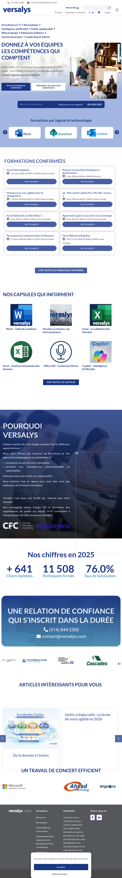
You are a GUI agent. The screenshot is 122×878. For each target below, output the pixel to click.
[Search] (97, 7)
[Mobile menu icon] (117, 10)
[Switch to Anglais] (107, 12)
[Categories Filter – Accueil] (71, 104)
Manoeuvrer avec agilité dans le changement (25, 194)
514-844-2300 (17, 2)
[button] (5, 132)
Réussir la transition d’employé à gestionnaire (81, 171)
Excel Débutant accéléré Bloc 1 (24, 215)
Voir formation (31, 181)
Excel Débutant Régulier (76, 235)
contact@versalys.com (43, 2)
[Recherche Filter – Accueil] (38, 104)
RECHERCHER (94, 104)
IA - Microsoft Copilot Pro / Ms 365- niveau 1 (86, 194)
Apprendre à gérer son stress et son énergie (87, 215)
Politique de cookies (59, 874)
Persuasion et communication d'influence (30, 235)
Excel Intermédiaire (18, 170)
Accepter (61, 867)
